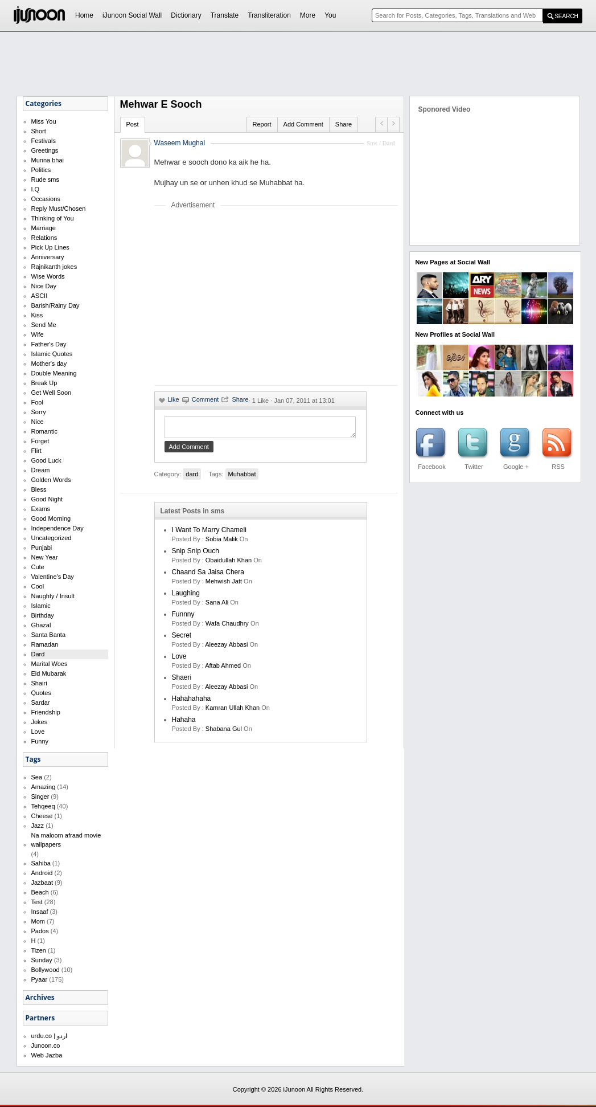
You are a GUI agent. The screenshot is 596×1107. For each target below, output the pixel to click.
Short (38, 131)
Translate (225, 15)
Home (84, 15)
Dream (40, 470)
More (307, 15)
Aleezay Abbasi (226, 647)
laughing (186, 597)
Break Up (44, 382)
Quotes (41, 692)
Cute (37, 566)
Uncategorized (51, 537)
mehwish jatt (223, 584)
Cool (37, 586)
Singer (40, 796)
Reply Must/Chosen (58, 208)
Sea (37, 777)
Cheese (42, 815)
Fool (37, 402)
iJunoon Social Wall (132, 15)
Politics (41, 169)
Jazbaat (42, 882)
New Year (44, 557)
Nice (37, 421)
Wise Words (48, 276)
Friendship (45, 712)
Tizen (39, 950)
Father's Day (49, 344)
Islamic (41, 605)
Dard (38, 654)
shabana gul (223, 732)
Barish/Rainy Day (55, 305)
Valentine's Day (52, 576)
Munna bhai (47, 160)
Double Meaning (54, 373)
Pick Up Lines (50, 247)
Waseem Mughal (179, 143)
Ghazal (41, 625)
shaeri (182, 681)
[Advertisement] (250, 297)
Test (37, 901)
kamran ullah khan (232, 711)
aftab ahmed (223, 668)
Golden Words (51, 479)
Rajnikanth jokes (54, 266)
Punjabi (41, 547)
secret (182, 639)
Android (42, 872)
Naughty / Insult (53, 596)
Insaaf (39, 911)
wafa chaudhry (227, 626)
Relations (44, 237)
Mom (38, 921)
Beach (40, 892)
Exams (41, 508)
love (179, 660)
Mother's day (49, 363)
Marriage (43, 227)
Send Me (43, 324)
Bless (39, 489)
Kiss (37, 315)
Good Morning (51, 518)
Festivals (43, 140)
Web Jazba (47, 1055)
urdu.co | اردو (49, 1035)
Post (132, 124)
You (330, 15)
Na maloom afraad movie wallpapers (66, 840)
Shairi (39, 683)
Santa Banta (48, 634)
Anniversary (47, 257)
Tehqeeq (43, 806)
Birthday (42, 615)
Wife (37, 334)
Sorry (38, 412)
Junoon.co (45, 1045)
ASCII (39, 295)
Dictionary (186, 15)
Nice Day (44, 286)
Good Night (47, 499)
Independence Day (57, 528)
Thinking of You (52, 218)
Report (262, 124)
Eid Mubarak (49, 673)
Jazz (37, 825)
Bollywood (45, 969)
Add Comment (303, 124)
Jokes (39, 721)
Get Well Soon (51, 392)
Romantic (44, 431)
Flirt (36, 450)
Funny (40, 741)
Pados (40, 931)
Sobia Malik (221, 542)
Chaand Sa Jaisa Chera (208, 575)
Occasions (45, 198)
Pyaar (39, 979)
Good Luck (46, 460)
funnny (183, 618)
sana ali (216, 605)
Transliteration (269, 15)
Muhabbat (242, 477)
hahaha (184, 723)
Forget (40, 441)
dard (192, 477)
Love (38, 731)
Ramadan (45, 644)
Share (343, 124)
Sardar (40, 702)
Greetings (45, 150)
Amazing (43, 786)
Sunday (41, 960)
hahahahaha (191, 702)
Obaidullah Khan (228, 563)
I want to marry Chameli (209, 533)
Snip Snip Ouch (195, 554)
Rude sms (45, 179)
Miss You (43, 121)
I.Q (35, 189)
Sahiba (41, 863)
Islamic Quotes (52, 353)
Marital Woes (49, 663)
